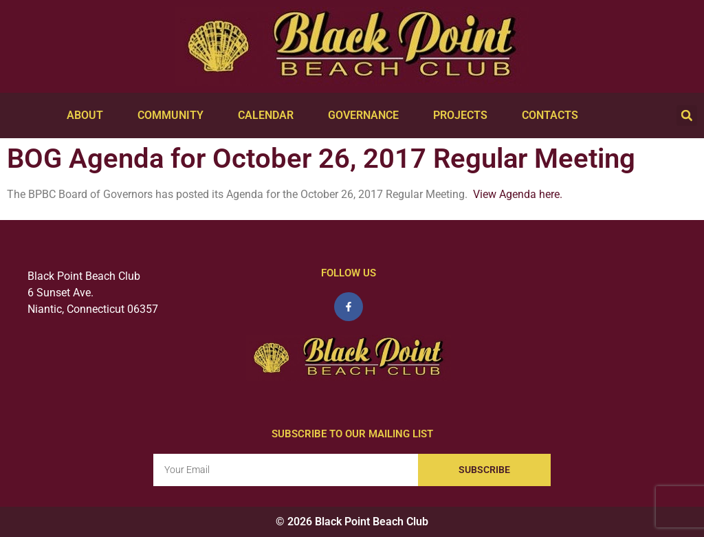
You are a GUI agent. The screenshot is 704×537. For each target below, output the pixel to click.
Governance (367, 115)
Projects (463, 115)
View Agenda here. (517, 194)
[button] (686, 115)
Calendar (269, 115)
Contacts (553, 115)
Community (174, 115)
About (88, 115)
